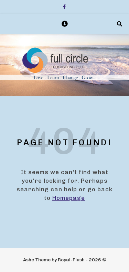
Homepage (68, 197)
